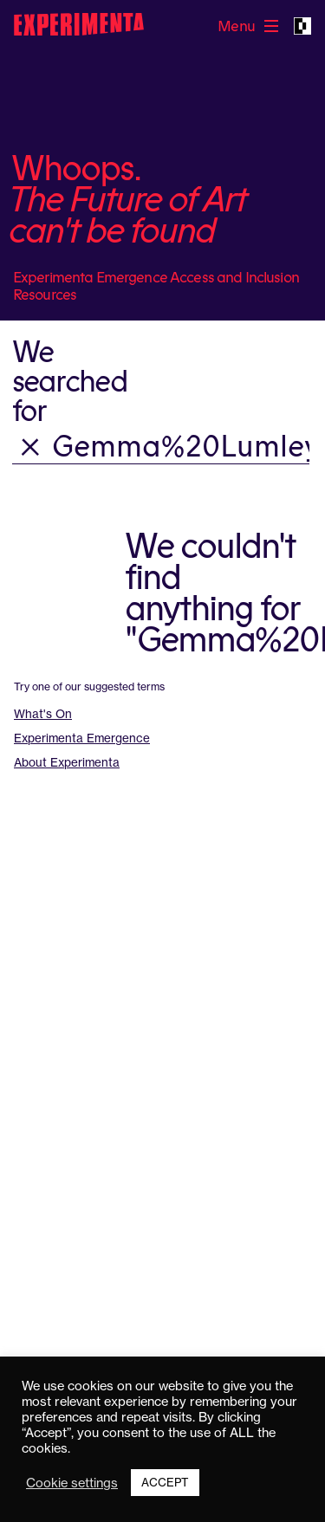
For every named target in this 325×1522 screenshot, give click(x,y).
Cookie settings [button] (72, 1483)
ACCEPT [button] (165, 1482)
